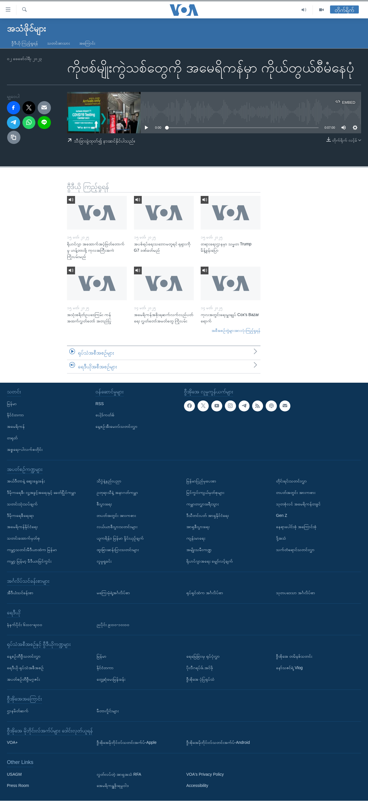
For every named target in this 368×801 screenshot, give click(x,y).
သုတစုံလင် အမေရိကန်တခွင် (298, 504)
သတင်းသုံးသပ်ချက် (22, 504)
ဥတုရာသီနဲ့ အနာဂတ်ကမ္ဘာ (117, 492)
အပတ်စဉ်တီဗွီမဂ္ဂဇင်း (23, 679)
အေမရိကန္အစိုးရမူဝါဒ (113, 785)
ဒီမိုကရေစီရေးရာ (20, 515)
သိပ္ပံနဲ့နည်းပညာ (109, 481)
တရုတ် (12, 438)
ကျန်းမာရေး (195, 538)
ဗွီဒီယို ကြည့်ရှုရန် (25, 43)
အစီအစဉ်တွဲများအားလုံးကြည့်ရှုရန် (236, 330)
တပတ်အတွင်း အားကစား (116, 515)
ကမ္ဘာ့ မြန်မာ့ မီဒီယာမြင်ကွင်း (29, 561)
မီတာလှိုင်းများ (108, 710)
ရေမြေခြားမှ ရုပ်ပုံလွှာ (203, 656)
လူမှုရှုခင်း (104, 561)
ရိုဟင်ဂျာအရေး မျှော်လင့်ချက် (209, 561)
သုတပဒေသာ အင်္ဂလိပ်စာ (295, 593)
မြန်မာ (12, 403)
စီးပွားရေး (104, 504)
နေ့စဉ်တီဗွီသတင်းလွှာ (24, 656)
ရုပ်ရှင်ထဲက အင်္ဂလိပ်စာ (204, 593)
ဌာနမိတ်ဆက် (17, 710)
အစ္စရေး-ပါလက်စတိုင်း (25, 449)
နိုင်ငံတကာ (15, 415)
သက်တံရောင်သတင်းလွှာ (295, 549)
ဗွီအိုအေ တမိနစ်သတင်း (294, 656)
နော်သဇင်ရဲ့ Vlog (289, 667)
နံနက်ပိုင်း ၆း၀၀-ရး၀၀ (24, 624)
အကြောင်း (87, 43)
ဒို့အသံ (281, 538)
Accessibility (197, 785)
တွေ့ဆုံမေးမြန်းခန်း (111, 679)
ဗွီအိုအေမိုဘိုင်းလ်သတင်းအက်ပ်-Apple (126, 742)
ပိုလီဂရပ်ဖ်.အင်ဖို (199, 667)
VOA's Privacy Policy (205, 774)
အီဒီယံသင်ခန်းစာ (20, 593)
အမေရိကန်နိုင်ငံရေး (22, 527)
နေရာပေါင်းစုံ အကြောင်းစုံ (296, 527)
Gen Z (281, 515)
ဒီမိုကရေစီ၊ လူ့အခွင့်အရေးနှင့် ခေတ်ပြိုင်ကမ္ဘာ (41, 492)
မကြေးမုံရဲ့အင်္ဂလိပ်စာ (113, 593)
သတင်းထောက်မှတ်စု (23, 538)
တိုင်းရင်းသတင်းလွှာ (291, 481)
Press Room (18, 785)
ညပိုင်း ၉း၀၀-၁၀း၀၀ (113, 624)
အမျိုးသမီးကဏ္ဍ (199, 549)
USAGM (14, 774)
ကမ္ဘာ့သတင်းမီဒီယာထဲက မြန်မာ (32, 549)
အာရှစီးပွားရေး (198, 527)
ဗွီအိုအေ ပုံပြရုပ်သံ (200, 679)
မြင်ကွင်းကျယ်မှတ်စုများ (205, 492)
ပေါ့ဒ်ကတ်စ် (104, 415)
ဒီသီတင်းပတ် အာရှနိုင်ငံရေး (207, 515)
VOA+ (12, 742)
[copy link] (13, 137)
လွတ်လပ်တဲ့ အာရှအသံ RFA (119, 774)
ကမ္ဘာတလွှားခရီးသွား (202, 504)
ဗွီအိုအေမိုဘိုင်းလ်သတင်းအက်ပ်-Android (218, 742)
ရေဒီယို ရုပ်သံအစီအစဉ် (25, 667)
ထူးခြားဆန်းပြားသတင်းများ (118, 549)
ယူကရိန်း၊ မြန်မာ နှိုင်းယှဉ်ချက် (120, 538)
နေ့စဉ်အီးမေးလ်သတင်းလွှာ (116, 426)
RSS (99, 403)
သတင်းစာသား (58, 43)
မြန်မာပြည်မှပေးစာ (201, 481)
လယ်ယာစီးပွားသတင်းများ (117, 527)
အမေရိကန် (16, 426)
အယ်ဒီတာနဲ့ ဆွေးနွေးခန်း (26, 481)
